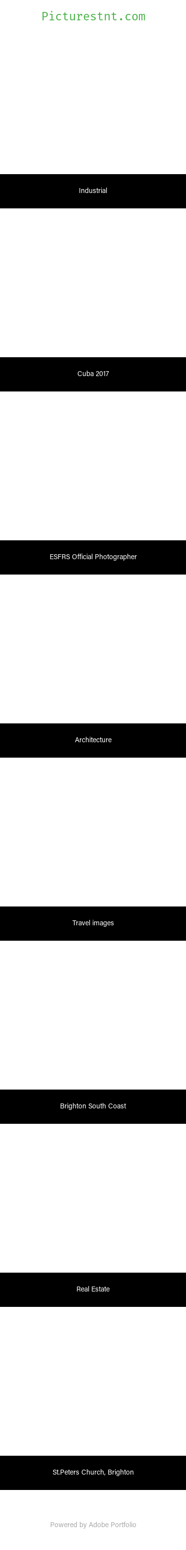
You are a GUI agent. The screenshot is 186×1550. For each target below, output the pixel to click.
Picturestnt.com (93, 17)
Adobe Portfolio (112, 1524)
